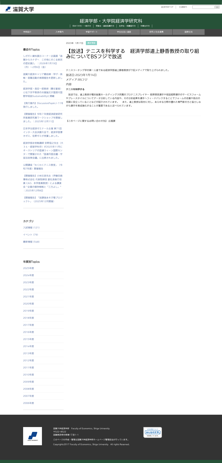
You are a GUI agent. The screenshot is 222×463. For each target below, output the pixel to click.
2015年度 (28, 339)
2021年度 (28, 296)
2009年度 (28, 382)
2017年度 (28, 325)
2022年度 (28, 289)
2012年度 (28, 360)
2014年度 (28, 346)
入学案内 (60, 32)
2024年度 (28, 275)
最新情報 (91, 43)
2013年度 (28, 353)
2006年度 (28, 403)
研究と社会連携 (156, 32)
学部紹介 (27, 32)
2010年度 (28, 374)
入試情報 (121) (31, 227)
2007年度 (28, 396)
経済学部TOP (167, 7)
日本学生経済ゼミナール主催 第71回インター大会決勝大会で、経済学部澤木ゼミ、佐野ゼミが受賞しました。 (42, 132)
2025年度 (28, 268)
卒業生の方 (145, 26)
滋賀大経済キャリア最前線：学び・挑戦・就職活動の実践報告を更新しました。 (42, 78)
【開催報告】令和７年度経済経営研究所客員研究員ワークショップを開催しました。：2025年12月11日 (42, 118)
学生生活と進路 (124, 32)
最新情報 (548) (31, 242)
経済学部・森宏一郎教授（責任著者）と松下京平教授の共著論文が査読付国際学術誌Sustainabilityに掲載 (42, 92)
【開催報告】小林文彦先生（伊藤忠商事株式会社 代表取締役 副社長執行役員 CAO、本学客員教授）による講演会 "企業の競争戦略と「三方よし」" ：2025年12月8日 (42, 183)
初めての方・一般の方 (81, 26)
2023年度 (28, 282)
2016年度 (28, 332)
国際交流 (189, 32)
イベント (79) (30, 235)
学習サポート (92, 32)
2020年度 (28, 303)
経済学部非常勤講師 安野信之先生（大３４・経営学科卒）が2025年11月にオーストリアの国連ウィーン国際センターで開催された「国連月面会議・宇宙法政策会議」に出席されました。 (43, 150)
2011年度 (28, 367)
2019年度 (28, 311)
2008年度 (28, 389)
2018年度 (28, 318)
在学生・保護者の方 (127, 26)
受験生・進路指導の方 (105, 26)
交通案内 (183, 7)
